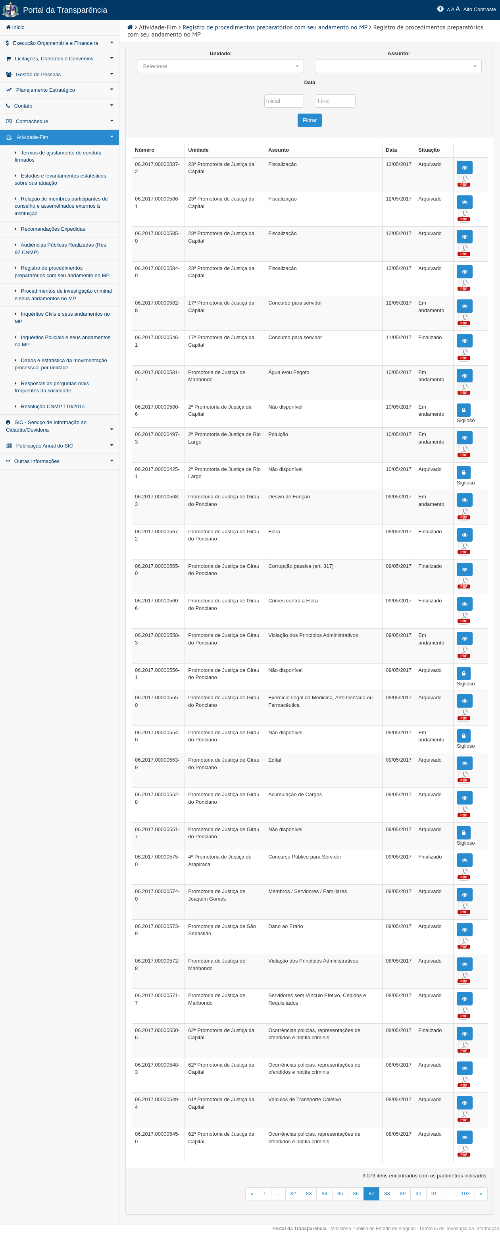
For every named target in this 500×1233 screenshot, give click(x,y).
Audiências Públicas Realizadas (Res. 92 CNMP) (61, 248)
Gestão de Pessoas (59, 74)
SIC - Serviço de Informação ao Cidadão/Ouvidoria (59, 426)
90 (418, 1193)
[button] (221, 66)
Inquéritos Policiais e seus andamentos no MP (62, 341)
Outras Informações (59, 461)
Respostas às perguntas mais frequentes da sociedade (52, 387)
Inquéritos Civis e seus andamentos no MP (62, 317)
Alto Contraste (479, 9)
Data (309, 82)
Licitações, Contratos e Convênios (59, 58)
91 (434, 1193)
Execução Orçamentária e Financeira (59, 43)
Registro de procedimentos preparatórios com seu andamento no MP (62, 271)
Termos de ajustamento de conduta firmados (58, 156)
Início (15, 27)
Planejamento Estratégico (59, 90)
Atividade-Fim (59, 137)
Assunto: (399, 53)
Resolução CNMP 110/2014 (50, 406)
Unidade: (221, 53)
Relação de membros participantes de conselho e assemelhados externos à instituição (61, 206)
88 (387, 1193)
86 (355, 1193)
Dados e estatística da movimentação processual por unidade (61, 364)
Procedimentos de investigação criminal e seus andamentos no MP (63, 294)
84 (324, 1193)
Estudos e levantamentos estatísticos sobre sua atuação (60, 179)
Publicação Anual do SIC (59, 445)
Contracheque (59, 121)
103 (465, 1193)
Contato (59, 105)
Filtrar (310, 120)
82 (293, 1193)
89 (403, 1193)
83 (309, 1193)
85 (340, 1193)
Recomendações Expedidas (50, 229)
